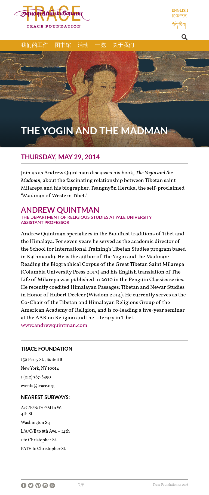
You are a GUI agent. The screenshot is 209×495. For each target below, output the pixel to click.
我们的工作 (34, 45)
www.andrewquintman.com (54, 325)
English (180, 10)
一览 (100, 45)
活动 (83, 45)
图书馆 (63, 45)
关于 (81, 485)
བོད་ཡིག (179, 25)
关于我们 (123, 45)
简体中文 (179, 16)
